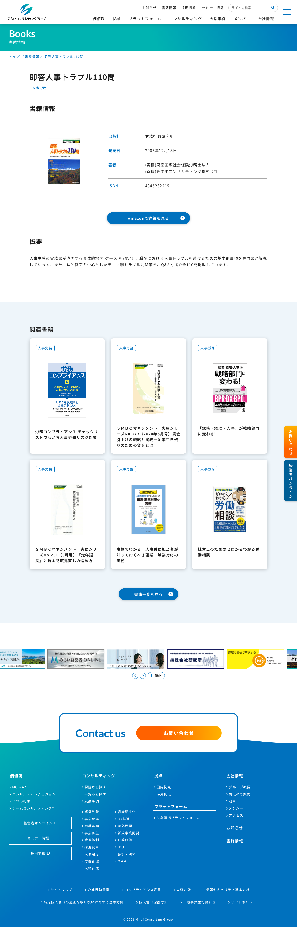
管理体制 (91, 839)
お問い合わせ (179, 732)
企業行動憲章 (98, 889)
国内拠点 (164, 786)
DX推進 (124, 818)
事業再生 (91, 832)
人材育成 (91, 868)
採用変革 (91, 847)
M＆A (122, 861)
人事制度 (91, 854)
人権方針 (183, 889)
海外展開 (125, 825)
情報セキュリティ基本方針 (228, 889)
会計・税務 (127, 854)
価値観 (16, 776)
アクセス (236, 815)
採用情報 (188, 7)
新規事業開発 (128, 832)
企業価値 (125, 839)
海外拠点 (164, 794)
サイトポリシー (244, 902)
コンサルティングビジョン (34, 794)
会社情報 (235, 776)
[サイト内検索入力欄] (248, 8)
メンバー (236, 808)
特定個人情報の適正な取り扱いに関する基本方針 (84, 902)
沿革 (232, 801)
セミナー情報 (213, 7)
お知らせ (149, 7)
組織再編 (91, 825)
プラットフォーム (170, 806)
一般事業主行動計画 (199, 902)
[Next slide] (143, 676)
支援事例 (91, 801)
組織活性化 (127, 811)
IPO (121, 847)
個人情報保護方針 (153, 902)
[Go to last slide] (135, 676)
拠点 (158, 776)
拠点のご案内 (240, 794)
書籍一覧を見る (148, 594)
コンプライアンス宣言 (143, 889)
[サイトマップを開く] (287, 12)
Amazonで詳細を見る (148, 218)
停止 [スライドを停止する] (158, 675)
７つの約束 (21, 801)
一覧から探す (95, 794)
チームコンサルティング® (33, 808)
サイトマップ (62, 889)
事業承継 (91, 818)
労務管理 (91, 861)
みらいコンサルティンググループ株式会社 (27, 12)
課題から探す (95, 786)
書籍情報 (169, 7)
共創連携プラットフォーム (178, 817)
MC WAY (19, 786)
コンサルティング (98, 776)
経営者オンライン (38, 822)
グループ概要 (240, 786)
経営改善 (91, 811)
